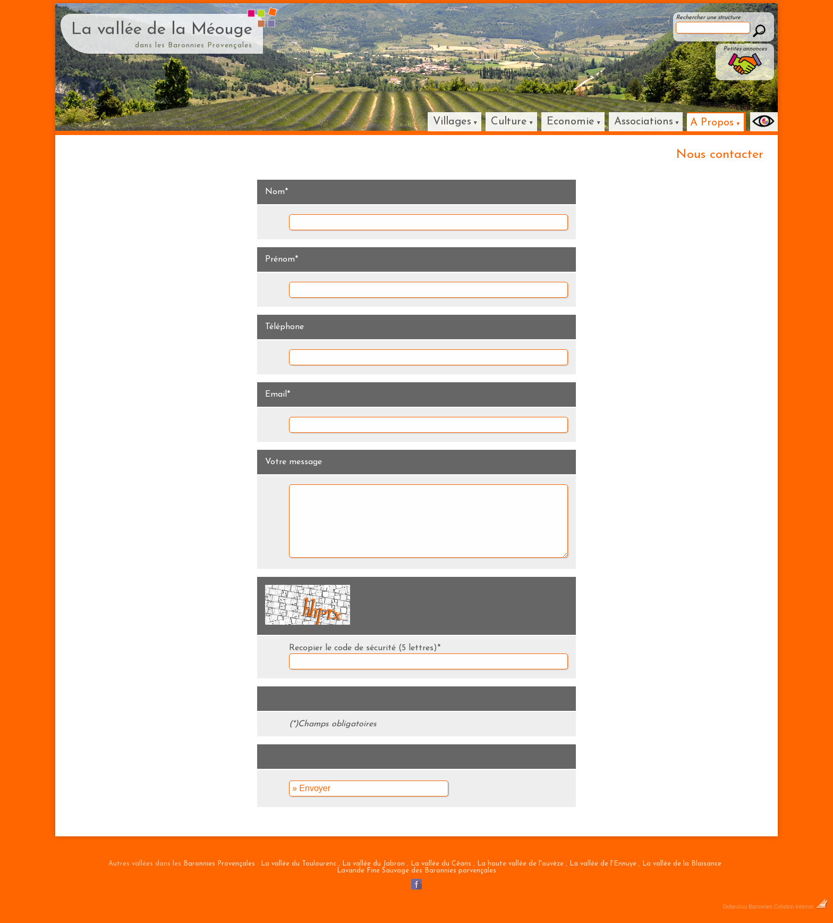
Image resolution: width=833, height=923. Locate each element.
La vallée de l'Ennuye (603, 863)
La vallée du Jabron (373, 863)
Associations (643, 121)
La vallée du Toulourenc (298, 863)
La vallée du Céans (441, 863)
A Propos (712, 123)
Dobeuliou (735, 907)
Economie (570, 121)
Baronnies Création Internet (788, 907)
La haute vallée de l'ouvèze (520, 863)
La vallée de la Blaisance (681, 863)
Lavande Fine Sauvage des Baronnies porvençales (416, 870)
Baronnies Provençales (219, 863)
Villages (452, 121)
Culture (509, 121)
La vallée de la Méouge (161, 29)
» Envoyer (311, 788)
